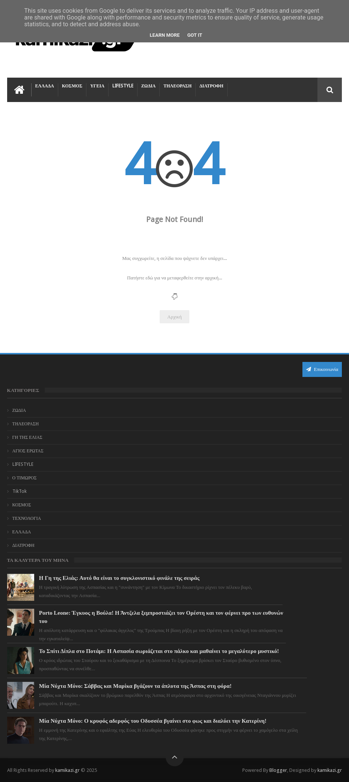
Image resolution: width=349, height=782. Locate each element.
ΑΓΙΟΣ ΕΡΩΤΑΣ (28, 450)
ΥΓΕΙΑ (97, 86)
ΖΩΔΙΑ (148, 86)
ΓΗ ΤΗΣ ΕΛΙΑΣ (27, 437)
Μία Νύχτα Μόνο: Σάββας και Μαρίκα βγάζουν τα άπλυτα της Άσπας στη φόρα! (135, 686)
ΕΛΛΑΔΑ (44, 86)
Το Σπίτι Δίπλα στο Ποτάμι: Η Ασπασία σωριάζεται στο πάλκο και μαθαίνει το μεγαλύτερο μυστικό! (159, 651)
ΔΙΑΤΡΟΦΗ (211, 86)
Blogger (278, 770)
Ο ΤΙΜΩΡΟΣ (24, 477)
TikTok (19, 491)
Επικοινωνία (322, 369)
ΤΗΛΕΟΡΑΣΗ (177, 86)
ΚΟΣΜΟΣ (72, 86)
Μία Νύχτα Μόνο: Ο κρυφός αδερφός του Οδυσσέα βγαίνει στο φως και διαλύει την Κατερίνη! (152, 721)
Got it (194, 35)
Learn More (165, 35)
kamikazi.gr (67, 770)
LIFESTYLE (122, 86)
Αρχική (174, 317)
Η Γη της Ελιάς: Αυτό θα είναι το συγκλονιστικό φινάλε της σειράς (119, 578)
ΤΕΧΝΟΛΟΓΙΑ (26, 518)
